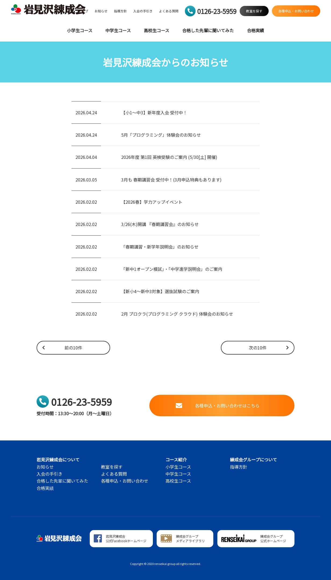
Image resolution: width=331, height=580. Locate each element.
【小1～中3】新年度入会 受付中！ (154, 112)
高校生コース (156, 30)
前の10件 (61, 347)
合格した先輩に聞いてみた (208, 30)
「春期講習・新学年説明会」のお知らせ (160, 246)
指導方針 (120, 11)
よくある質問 (168, 11)
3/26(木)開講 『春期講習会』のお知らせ (160, 224)
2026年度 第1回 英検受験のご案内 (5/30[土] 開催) (169, 157)
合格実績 (255, 30)
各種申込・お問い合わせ (124, 480)
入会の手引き (143, 11)
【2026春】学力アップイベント (151, 202)
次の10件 (269, 347)
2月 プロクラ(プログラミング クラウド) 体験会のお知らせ (177, 314)
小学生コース (79, 30)
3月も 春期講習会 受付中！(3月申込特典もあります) (171, 179)
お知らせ (101, 11)
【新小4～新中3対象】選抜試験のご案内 (160, 291)
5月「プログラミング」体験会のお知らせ (161, 135)
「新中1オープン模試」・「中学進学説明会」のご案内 (171, 269)
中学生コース (118, 30)
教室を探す (112, 467)
